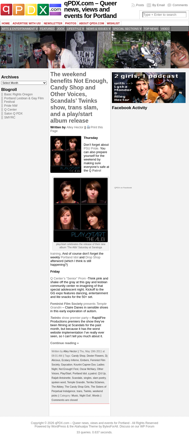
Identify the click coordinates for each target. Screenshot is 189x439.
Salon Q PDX (13, 113)
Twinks (87, 391)
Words (95, 395)
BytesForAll (110, 426)
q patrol (92, 373)
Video (165, 28)
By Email (158, 5)
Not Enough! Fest (69, 369)
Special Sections (126, 28)
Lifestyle (74, 28)
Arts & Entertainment (18, 28)
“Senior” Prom (76, 278)
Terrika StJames (95, 382)
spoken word (59, 382)
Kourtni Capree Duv (84, 364)
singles (88, 378)
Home (6, 23)
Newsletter (53, 23)
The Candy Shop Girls (77, 386)
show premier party (69, 318)
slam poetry (99, 378)
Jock (60, 28)
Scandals (77, 378)
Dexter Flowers (95, 355)
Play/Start (65, 373)
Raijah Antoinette (61, 378)
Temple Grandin (76, 382)
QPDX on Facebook (123, 188)
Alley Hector (75, 127)
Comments (180, 5)
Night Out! (85, 395)
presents (73, 304)
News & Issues (97, 28)
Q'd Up (102, 373)
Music (75, 395)
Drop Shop (92, 257)
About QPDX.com (91, 23)
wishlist (113, 23)
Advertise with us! (27, 23)
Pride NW (10, 105)
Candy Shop (78, 355)
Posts (140, 5)
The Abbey (57, 386)
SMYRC (9, 117)
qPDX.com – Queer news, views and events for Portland (92, 423)
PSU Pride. (92, 148)
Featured (47, 28)
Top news (151, 28)
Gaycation (66, 364)
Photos (70, 23)
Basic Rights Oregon (18, 94)
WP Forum (147, 426)
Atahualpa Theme (86, 426)
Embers (84, 360)
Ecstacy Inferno (70, 360)
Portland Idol (70, 257)
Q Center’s (58, 278)
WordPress (58, 426)
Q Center (10, 109)
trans (79, 391)
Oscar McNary (88, 369)
